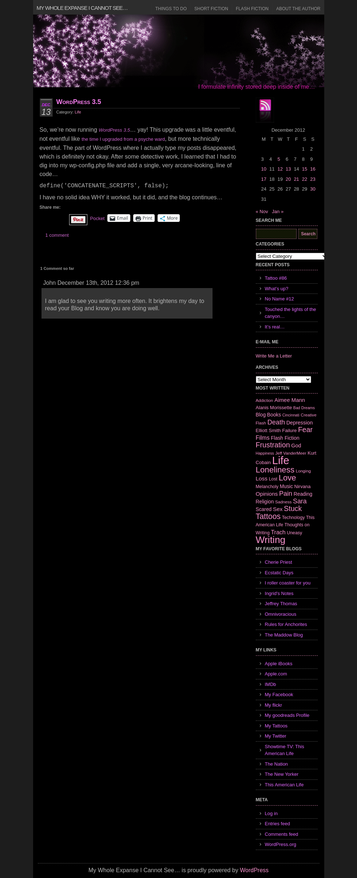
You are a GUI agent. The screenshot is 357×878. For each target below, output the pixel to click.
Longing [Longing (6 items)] (303, 470)
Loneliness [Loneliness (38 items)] (275, 469)
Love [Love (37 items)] (287, 477)
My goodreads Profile (287, 715)
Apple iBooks (279, 663)
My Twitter (275, 736)
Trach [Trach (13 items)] (278, 532)
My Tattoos (276, 726)
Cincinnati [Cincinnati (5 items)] (291, 415)
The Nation (276, 764)
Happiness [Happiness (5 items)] (265, 453)
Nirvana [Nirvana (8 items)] (302, 486)
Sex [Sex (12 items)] (278, 509)
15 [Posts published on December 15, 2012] (304, 169)
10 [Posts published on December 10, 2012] (263, 169)
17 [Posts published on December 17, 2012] (263, 179)
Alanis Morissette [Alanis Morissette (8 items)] (274, 407)
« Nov (262, 211)
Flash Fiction (252, 8)
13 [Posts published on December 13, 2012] (288, 169)
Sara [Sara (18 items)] (300, 501)
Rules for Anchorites (286, 624)
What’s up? (277, 288)
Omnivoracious (281, 614)
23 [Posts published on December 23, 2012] (312, 179)
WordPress (254, 870)
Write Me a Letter (274, 356)
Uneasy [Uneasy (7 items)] (294, 532)
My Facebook (279, 694)
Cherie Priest (278, 562)
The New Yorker (282, 774)
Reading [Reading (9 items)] (303, 494)
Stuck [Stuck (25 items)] (293, 508)
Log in (271, 813)
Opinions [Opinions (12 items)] (267, 494)
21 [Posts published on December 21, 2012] (296, 179)
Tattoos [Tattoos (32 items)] (268, 516)
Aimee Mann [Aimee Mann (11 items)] (289, 400)
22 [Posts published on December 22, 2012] (304, 179)
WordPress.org (280, 844)
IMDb (270, 684)
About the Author (298, 8)
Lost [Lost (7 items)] (273, 479)
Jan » (277, 211)
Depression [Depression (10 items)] (299, 423)
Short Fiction (211, 8)
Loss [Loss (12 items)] (262, 478)
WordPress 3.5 (78, 101)
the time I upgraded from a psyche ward (123, 139)
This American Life (284, 784)
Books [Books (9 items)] (274, 415)
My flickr (273, 705)
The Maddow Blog (284, 635)
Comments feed (281, 834)
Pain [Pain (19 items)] (285, 493)
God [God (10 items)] (296, 445)
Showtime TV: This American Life (284, 750)
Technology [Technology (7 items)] (293, 517)
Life (78, 112)
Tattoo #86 (276, 278)
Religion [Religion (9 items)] (265, 501)
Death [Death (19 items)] (276, 422)
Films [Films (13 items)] (263, 438)
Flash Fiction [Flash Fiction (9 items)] (285, 438)
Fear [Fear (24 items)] (305, 430)
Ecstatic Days (279, 572)
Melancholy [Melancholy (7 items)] (267, 486)
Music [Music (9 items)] (286, 486)
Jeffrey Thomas (281, 603)
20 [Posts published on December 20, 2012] (288, 179)
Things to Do (171, 8)
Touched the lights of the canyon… (290, 313)
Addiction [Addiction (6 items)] (264, 400)
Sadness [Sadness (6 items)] (283, 501)
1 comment (57, 235)
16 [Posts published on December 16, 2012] (312, 169)
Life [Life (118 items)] (280, 460)
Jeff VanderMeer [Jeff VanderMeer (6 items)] (290, 453)
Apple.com (276, 674)
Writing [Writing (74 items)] (271, 539)
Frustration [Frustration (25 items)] (273, 445)
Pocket (97, 218)
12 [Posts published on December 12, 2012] (279, 169)
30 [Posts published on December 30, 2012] (312, 189)
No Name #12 (279, 299)
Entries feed (277, 823)
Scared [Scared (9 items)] (264, 509)
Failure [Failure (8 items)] (289, 430)
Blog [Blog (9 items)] (261, 415)
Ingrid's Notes (279, 593)
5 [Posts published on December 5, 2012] (278, 159)
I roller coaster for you (288, 583)
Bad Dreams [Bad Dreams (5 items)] (304, 408)
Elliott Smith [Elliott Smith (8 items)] (268, 430)
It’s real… (275, 327)
